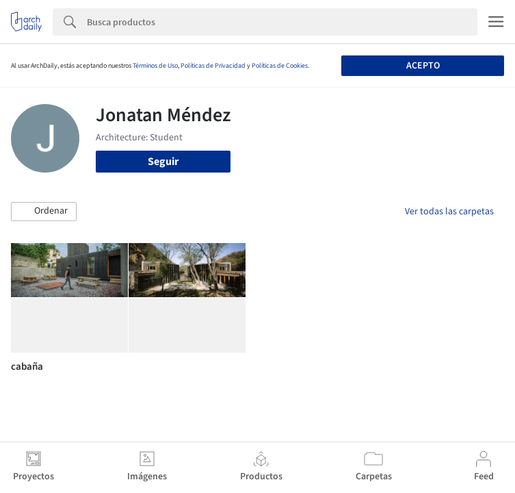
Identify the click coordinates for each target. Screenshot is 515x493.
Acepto (423, 66)
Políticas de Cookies (280, 66)
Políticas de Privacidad (213, 66)
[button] (44, 211)
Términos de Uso (155, 66)
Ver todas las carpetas (449, 211)
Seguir (163, 161)
